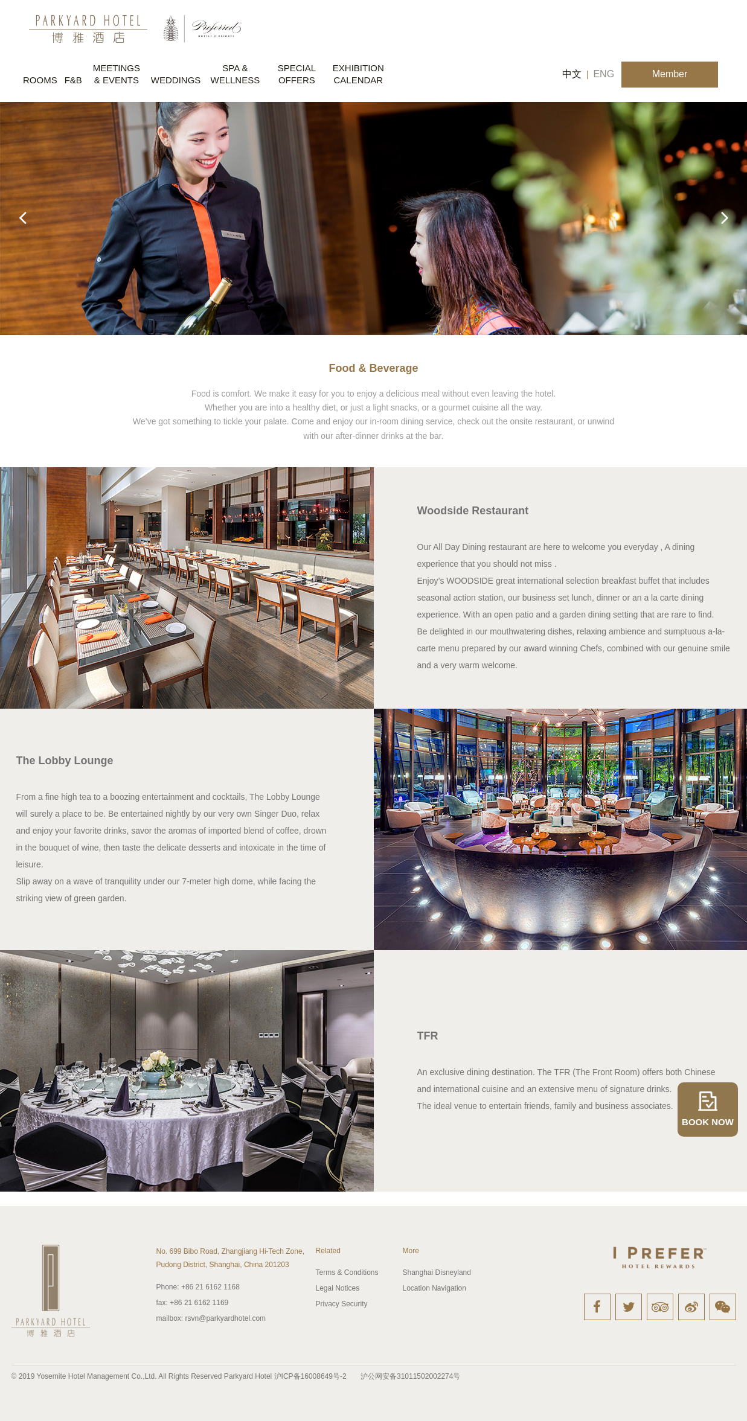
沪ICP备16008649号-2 (310, 1376)
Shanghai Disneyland (437, 1272)
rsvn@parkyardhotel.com (211, 1318)
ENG (603, 74)
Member (670, 74)
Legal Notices (338, 1288)
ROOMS (40, 80)
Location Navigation (434, 1288)
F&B (73, 80)
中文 (572, 74)
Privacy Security (342, 1304)
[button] (724, 218)
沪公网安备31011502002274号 (410, 1376)
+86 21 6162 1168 (198, 1287)
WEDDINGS (176, 80)
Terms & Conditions (347, 1272)
